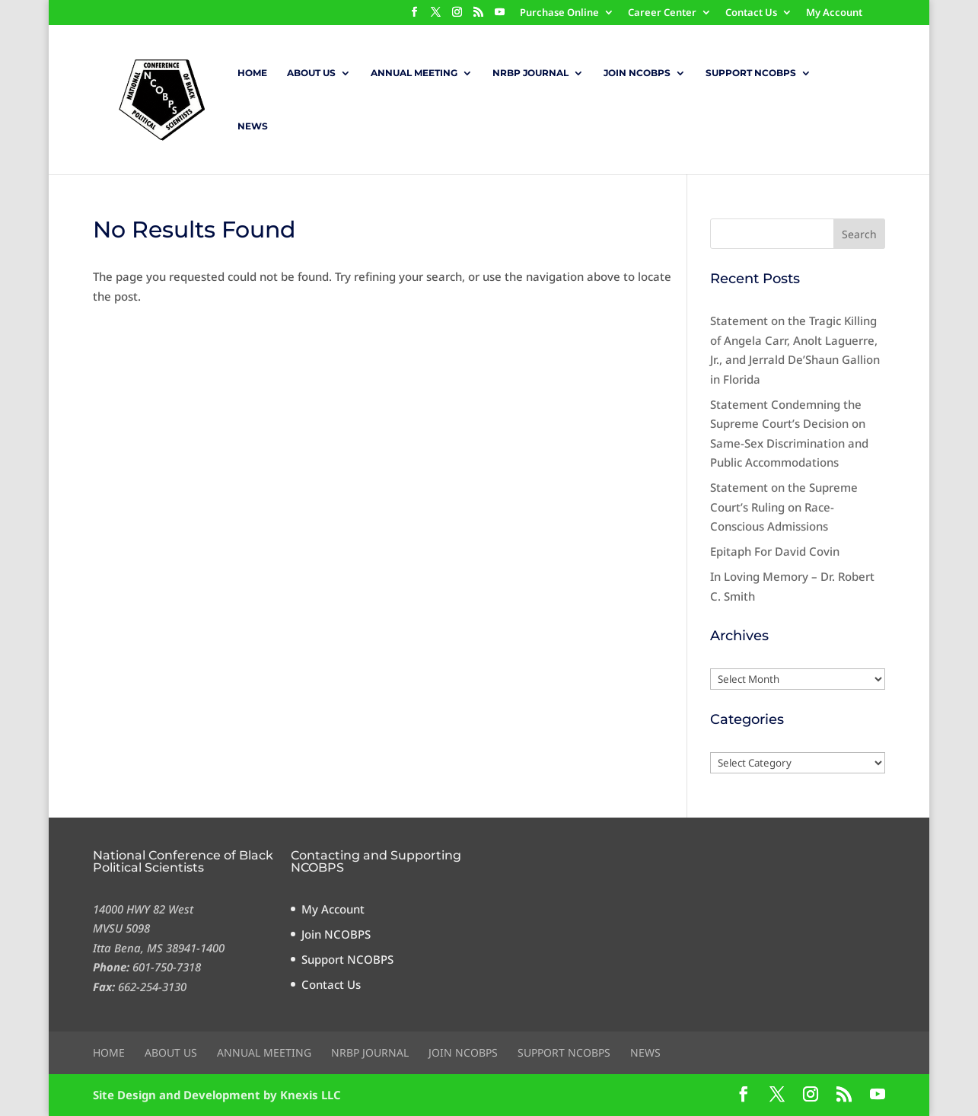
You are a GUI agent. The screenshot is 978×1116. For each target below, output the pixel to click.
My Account (834, 13)
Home (252, 73)
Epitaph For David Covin (774, 551)
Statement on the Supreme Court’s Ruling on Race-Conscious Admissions (784, 507)
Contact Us (751, 13)
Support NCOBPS (751, 73)
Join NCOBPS (637, 73)
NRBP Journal (530, 73)
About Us (311, 73)
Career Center (662, 13)
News (252, 126)
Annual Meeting (414, 73)
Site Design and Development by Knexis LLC (217, 1094)
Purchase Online (559, 13)
